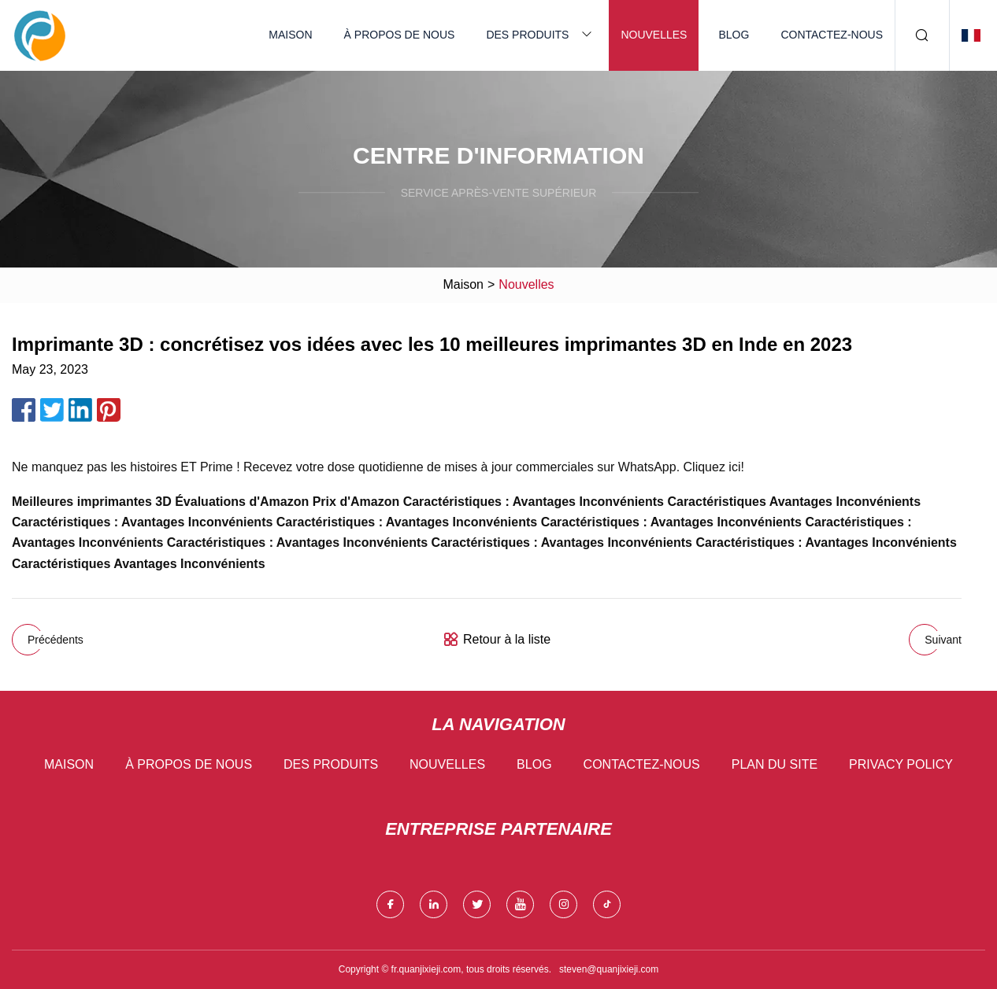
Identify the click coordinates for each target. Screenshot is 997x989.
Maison (290, 34)
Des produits (527, 34)
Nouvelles (654, 34)
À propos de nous (399, 34)
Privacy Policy (901, 764)
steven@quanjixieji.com (608, 969)
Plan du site (774, 764)
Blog (733, 34)
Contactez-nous (831, 34)
